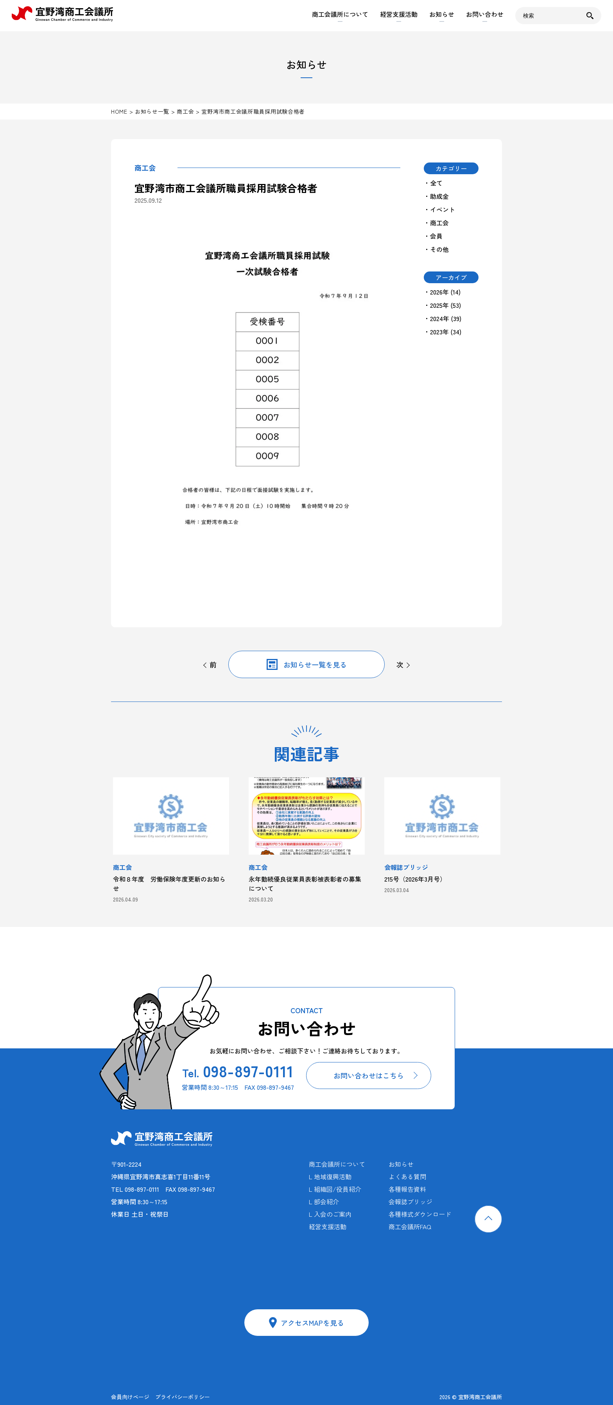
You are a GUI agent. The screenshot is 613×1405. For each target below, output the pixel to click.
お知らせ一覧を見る (315, 664)
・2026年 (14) (442, 291)
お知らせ (441, 14)
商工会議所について (340, 14)
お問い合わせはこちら (368, 1075)
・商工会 (436, 222)
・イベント (439, 209)
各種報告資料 (407, 1189)
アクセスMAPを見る (312, 1323)
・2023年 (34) (442, 331)
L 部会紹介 (324, 1201)
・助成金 (436, 196)
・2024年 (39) (442, 318)
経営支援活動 (399, 14)
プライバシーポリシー (182, 1397)
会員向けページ (130, 1397)
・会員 (433, 236)
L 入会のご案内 (330, 1214)
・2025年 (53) (442, 305)
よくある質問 (407, 1176)
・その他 (436, 249)
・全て (433, 182)
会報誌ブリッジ (410, 1201)
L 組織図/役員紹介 (335, 1189)
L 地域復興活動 (330, 1176)
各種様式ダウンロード (420, 1214)
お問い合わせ (485, 14)
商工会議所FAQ (410, 1226)
